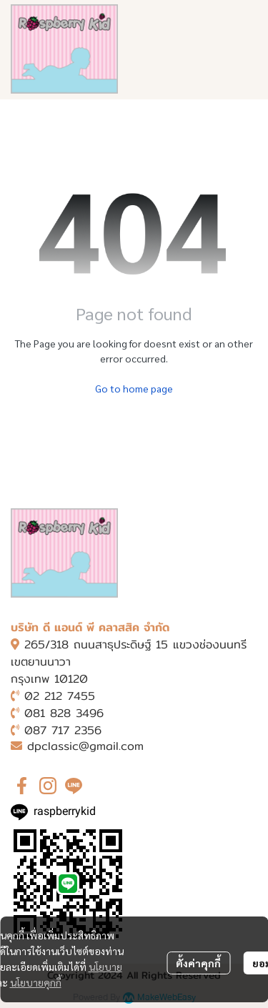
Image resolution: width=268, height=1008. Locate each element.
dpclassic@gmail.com (85, 746)
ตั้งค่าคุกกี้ (198, 963)
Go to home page (134, 388)
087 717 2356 (62, 730)
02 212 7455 (59, 696)
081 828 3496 (64, 713)
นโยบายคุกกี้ (35, 982)
